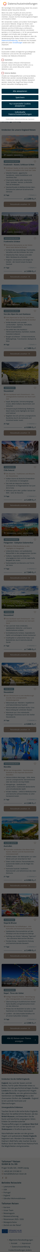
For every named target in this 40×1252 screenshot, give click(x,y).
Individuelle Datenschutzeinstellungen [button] (20, 113)
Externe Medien (9, 73)
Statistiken (8, 60)
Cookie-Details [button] (10, 119)
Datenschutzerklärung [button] (21, 119)
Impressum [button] (31, 119)
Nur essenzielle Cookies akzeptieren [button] (20, 104)
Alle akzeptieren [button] (20, 91)
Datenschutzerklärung (9, 40)
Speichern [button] (20, 97)
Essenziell (7, 49)
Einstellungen (18, 43)
